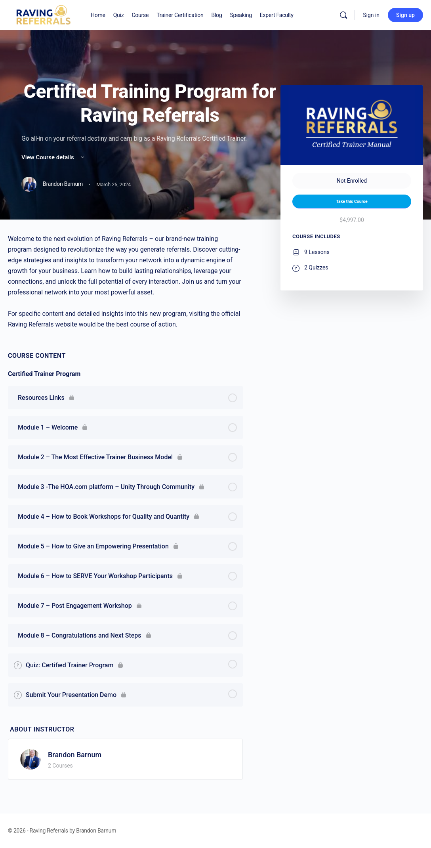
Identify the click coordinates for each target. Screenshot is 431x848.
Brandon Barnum (74, 755)
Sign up (405, 15)
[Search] (343, 15)
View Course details (53, 157)
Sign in (371, 15)
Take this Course (351, 201)
